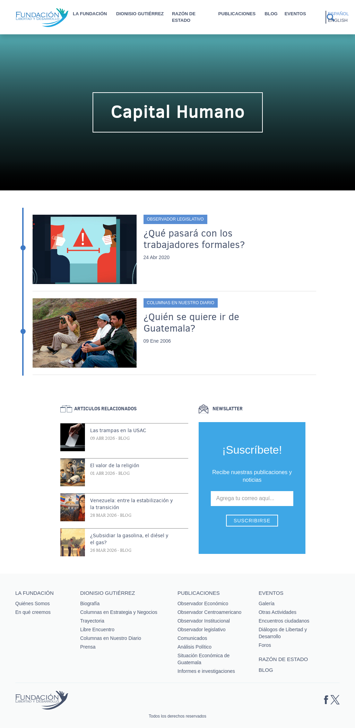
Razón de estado (184, 17)
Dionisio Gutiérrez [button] (140, 13)
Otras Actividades (277, 612)
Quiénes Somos (32, 603)
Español (338, 13)
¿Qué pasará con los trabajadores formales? (194, 239)
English (338, 20)
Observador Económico (203, 603)
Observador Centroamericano (209, 612)
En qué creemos (33, 612)
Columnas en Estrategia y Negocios (118, 612)
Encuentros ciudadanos (284, 621)
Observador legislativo (175, 219)
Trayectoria (92, 621)
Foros (265, 645)
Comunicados (192, 638)
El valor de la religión (114, 465)
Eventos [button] (295, 13)
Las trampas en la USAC (118, 430)
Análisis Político (194, 647)
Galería (267, 603)
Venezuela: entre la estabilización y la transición (131, 504)
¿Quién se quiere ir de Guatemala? (191, 322)
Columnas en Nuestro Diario (181, 302)
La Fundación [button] (90, 13)
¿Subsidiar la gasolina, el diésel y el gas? (129, 539)
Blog (271, 13)
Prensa (87, 647)
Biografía (89, 603)
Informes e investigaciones (206, 671)
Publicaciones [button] (237, 13)
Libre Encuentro (97, 629)
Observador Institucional (204, 621)
